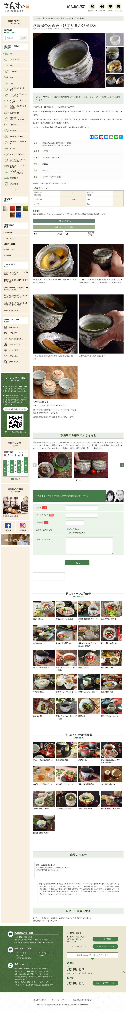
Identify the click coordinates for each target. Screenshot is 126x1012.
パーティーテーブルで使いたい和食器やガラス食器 (16, 288)
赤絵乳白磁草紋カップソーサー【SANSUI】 (111, 752)
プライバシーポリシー (60, 1000)
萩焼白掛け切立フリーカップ (89, 611)
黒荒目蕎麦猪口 (66, 751)
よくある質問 (105, 939)
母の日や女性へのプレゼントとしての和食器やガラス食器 (16, 296)
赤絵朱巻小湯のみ (111, 775)
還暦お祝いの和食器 (11, 310)
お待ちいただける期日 (45, 530)
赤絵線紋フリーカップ (66, 775)
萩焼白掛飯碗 (44, 683)
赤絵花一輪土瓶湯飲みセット (44, 752)
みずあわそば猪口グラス (44, 775)
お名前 (41, 507)
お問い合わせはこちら (105, 946)
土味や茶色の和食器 (48, 18)
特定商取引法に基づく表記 (82, 1000)
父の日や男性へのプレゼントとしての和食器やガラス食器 (16, 304)
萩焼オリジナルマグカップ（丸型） (66, 709)
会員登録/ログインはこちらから (45, 921)
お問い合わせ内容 (43, 539)
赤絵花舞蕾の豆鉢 (89, 800)
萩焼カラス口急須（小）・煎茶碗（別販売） (89, 636)
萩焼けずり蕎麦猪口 (44, 659)
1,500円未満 (8, 232)
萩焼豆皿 (89, 707)
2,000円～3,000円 (10, 244)
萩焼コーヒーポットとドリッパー (66, 684)
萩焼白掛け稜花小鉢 (111, 634)
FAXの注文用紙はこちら (105, 983)
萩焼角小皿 (44, 707)
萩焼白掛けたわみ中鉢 (66, 610)
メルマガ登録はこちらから (15, 409)
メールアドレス (45, 515)
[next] (122, 465)
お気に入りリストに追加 (64, 227)
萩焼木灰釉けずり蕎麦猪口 (111, 800)
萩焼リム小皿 (89, 659)
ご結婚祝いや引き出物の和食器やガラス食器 (16, 281)
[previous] (35, 465)
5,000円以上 (8, 255)
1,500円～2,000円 (10, 238)
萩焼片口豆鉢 (44, 610)
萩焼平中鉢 (44, 634)
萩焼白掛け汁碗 (111, 659)
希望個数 (42, 522)
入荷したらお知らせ (64, 221)
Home (36, 18)
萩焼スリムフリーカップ (89, 683)
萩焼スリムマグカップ (111, 707)
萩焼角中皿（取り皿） (111, 610)
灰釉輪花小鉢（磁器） (44, 800)
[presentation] (49, 580)
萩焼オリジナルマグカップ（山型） (66, 660)
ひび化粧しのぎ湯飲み (66, 800)
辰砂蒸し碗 (89, 751)
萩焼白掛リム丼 (111, 683)
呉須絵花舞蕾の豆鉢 (44, 824)
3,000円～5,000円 (10, 250)
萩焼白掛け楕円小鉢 (66, 634)
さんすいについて (40, 1000)
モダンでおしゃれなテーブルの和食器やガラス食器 (16, 273)
